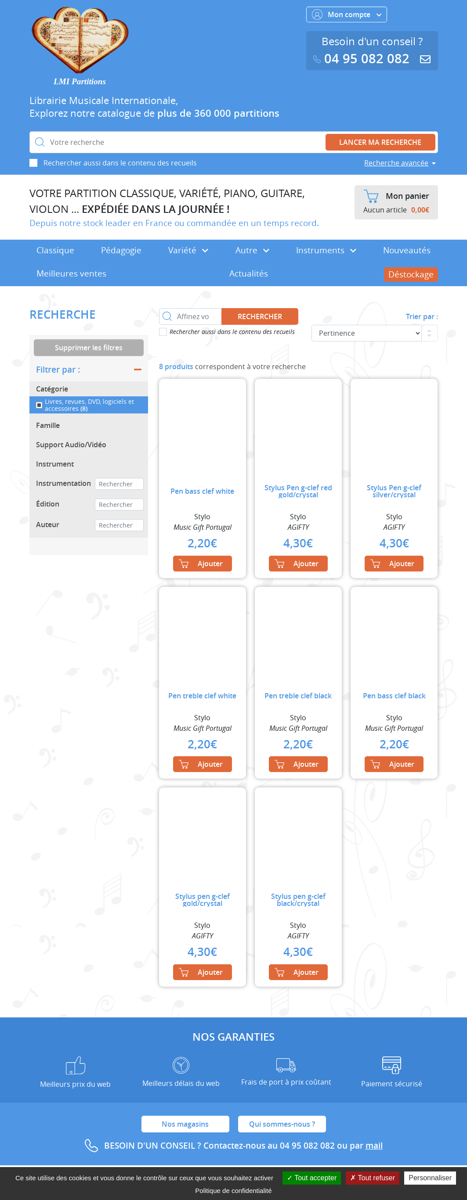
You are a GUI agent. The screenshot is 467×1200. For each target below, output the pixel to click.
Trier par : (422, 316)
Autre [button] (252, 250)
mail (374, 1145)
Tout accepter (312, 1178)
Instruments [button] (326, 250)
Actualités (248, 273)
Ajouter (201, 563)
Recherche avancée (396, 163)
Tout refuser (372, 1178)
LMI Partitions (80, 81)
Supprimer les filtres (89, 347)
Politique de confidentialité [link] (233, 1190)
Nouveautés (407, 250)
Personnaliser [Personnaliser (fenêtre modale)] (430, 1178)
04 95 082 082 (363, 58)
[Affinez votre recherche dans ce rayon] (190, 316)
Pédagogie (121, 250)
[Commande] (366, 333)
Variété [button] (188, 250)
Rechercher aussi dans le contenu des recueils (120, 163)
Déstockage (411, 274)
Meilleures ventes (71, 273)
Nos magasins (185, 1124)
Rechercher (260, 316)
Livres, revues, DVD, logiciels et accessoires (89, 405)
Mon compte (346, 14)
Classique (55, 250)
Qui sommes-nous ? (282, 1124)
